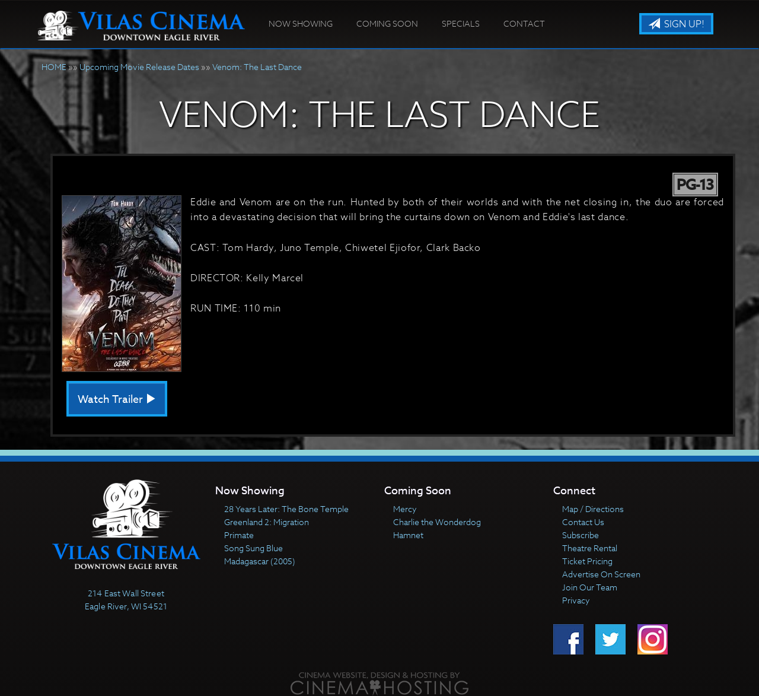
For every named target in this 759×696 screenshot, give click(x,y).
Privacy (576, 600)
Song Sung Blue (253, 548)
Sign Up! (676, 24)
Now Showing (301, 23)
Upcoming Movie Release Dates (139, 66)
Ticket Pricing (587, 561)
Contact (524, 23)
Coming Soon (387, 23)
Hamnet (408, 535)
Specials (461, 23)
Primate (239, 535)
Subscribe (580, 535)
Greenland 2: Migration (266, 521)
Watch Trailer (117, 400)
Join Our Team (589, 587)
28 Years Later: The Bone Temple (286, 508)
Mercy (405, 508)
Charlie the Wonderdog (437, 521)
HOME (54, 66)
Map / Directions (593, 508)
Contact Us (583, 521)
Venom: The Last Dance (257, 66)
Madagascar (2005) (259, 561)
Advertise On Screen (601, 574)
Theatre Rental (589, 548)
